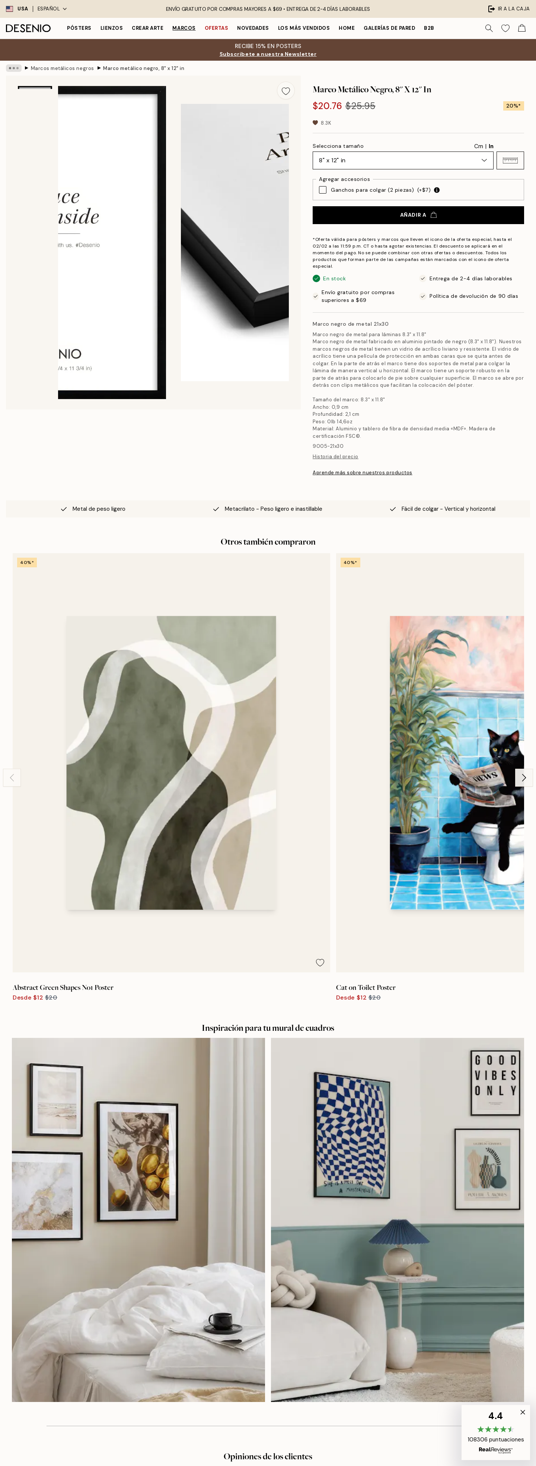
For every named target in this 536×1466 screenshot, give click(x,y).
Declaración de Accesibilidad (282, 1290)
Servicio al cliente (397, 1251)
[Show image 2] (35, 162)
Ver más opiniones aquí (268, 1096)
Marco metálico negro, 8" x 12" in (143, 68)
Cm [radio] (478, 146)
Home (347, 28)
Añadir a (418, 214)
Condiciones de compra (404, 1277)
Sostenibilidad (263, 1277)
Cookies (385, 1303)
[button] (510, 160)
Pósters (79, 28)
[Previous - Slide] (12, 650)
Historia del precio (335, 456)
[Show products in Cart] (522, 28)
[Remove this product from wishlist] (286, 90)
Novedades (253, 28)
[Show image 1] (35, 110)
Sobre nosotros (265, 1239)
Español (52, 9)
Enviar (134, 1329)
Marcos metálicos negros (62, 68)
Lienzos (111, 28)
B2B (429, 28)
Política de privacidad (148, 1346)
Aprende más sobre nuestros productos (362, 472)
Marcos (183, 28)
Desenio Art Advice (398, 1239)
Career (254, 1264)
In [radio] (491, 146)
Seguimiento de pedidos (405, 1264)
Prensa (254, 1251)
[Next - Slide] (524, 650)
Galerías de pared (389, 28)
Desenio (289, 1452)
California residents (399, 1358)
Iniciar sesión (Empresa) (276, 1337)
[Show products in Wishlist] (505, 28)
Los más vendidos (304, 28)
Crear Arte (147, 28)
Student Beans (264, 1303)
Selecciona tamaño (338, 146)
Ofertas (217, 28)
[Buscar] (489, 28)
